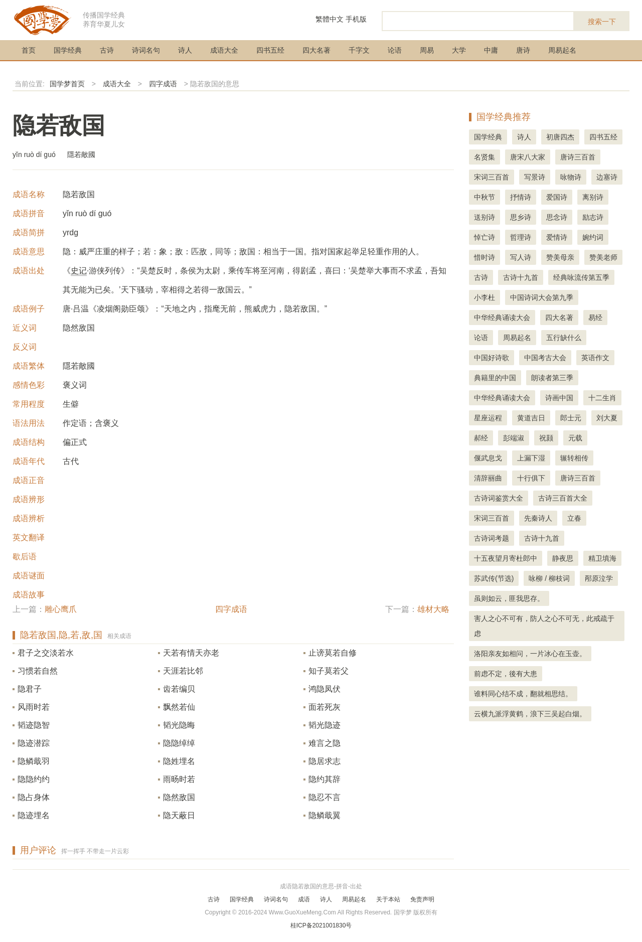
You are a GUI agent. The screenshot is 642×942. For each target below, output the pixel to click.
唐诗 (523, 50)
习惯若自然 (38, 671)
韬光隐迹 (324, 725)
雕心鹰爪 (61, 609)
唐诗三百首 (577, 157)
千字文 (359, 50)
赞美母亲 (560, 257)
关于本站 (388, 899)
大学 (459, 50)
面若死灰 (324, 707)
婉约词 (592, 237)
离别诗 (592, 197)
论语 (395, 50)
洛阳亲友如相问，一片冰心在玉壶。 (530, 654)
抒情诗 (520, 197)
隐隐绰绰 (179, 743)
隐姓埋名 (179, 761)
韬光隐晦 (179, 725)
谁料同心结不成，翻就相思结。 (523, 694)
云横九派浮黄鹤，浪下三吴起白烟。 (530, 714)
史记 (79, 270)
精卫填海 (602, 558)
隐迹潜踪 (34, 743)
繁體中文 (329, 19)
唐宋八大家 (527, 157)
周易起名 (562, 50)
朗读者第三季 (552, 378)
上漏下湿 (531, 458)
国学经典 (68, 50)
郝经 (481, 438)
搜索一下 (602, 22)
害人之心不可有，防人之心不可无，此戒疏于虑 (544, 626)
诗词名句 (146, 50)
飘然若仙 (179, 707)
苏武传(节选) (494, 578)
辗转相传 (574, 458)
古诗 (107, 50)
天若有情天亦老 (191, 653)
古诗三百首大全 (562, 498)
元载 (575, 438)
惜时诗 (484, 257)
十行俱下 (531, 478)
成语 (304, 899)
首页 (29, 50)
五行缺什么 (563, 338)
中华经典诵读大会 (502, 317)
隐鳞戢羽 (34, 761)
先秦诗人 (538, 518)
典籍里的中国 (495, 378)
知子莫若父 (328, 671)
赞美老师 (603, 257)
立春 (574, 518)
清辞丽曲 (488, 478)
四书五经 (270, 50)
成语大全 (224, 50)
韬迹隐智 (34, 725)
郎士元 (570, 418)
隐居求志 (324, 761)
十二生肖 (602, 398)
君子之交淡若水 (46, 653)
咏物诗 (570, 177)
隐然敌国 (179, 797)
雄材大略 (433, 609)
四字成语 (163, 84)
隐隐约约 (34, 779)
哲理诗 (520, 237)
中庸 (491, 50)
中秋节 (484, 197)
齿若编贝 (179, 689)
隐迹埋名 (34, 815)
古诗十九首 (520, 277)
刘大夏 (606, 418)
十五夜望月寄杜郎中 (505, 558)
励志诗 (592, 217)
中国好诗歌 (491, 358)
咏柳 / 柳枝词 (549, 578)
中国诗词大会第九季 (541, 297)
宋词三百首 (491, 177)
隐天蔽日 (179, 815)
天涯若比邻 (183, 671)
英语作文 (595, 358)
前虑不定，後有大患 (505, 674)
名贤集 (484, 157)
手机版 (356, 19)
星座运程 (488, 418)
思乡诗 (520, 217)
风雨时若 (34, 707)
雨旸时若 (179, 779)
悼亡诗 (484, 237)
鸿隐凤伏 (324, 689)
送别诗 (484, 217)
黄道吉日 (531, 418)
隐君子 (30, 689)
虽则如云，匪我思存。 (509, 598)
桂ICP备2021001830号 (321, 925)
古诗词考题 (491, 538)
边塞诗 (606, 177)
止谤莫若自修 (332, 653)
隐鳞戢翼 (324, 815)
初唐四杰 (560, 137)
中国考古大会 (545, 358)
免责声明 (422, 899)
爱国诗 (556, 197)
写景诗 (534, 177)
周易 (427, 50)
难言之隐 (324, 743)
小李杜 (484, 297)
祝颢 (546, 438)
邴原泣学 (599, 578)
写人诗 (520, 257)
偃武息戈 (488, 458)
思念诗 (556, 217)
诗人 (185, 50)
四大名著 (316, 50)
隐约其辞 (324, 779)
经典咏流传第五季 (581, 277)
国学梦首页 (67, 84)
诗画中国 (559, 398)
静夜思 (562, 558)
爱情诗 (556, 237)
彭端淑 (513, 438)
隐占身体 (34, 797)
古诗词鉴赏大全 (498, 498)
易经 (595, 317)
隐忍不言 (324, 797)
